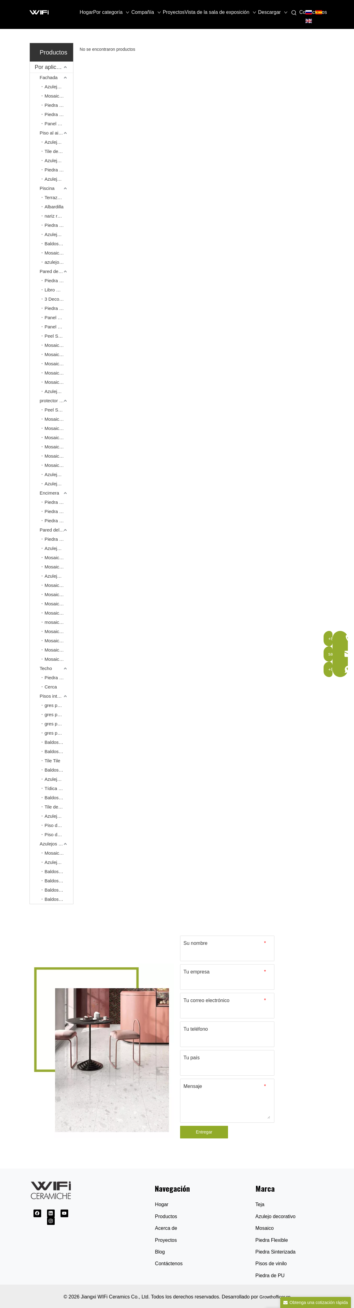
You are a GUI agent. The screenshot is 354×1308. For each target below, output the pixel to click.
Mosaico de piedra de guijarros (59, 640)
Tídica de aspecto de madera (59, 788)
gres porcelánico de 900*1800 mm (59, 723)
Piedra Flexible (59, 114)
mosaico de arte (59, 622)
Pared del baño (55, 529)
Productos (166, 1216)
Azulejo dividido (59, 86)
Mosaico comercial (59, 853)
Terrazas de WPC (59, 197)
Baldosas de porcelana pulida (59, 871)
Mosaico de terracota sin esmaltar (59, 659)
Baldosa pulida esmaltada (59, 899)
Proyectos (166, 1240)
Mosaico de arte (59, 345)
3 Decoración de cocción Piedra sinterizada (59, 299)
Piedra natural (59, 169)
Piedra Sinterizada (275, 1251)
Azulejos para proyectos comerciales (56, 843)
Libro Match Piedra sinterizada (59, 289)
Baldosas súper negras (59, 890)
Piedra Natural (59, 105)
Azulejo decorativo (59, 483)
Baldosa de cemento (59, 769)
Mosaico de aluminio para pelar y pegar (59, 382)
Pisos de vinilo (271, 1263)
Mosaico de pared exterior (59, 95)
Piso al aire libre (56, 132)
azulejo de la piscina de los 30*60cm (59, 262)
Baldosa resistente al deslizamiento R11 (59, 797)
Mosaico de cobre (59, 363)
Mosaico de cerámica (59, 428)
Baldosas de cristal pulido (59, 880)
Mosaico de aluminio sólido (59, 372)
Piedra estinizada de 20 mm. (59, 511)
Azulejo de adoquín (59, 142)
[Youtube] (64, 1213)
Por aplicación (52, 67)
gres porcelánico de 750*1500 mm (59, 733)
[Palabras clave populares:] (294, 13)
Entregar (204, 1131)
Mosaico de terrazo (59, 594)
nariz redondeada (59, 216)
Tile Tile (52, 760)
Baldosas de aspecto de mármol (59, 742)
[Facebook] (37, 1213)
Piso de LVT (57, 834)
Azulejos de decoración (59, 391)
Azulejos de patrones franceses (59, 160)
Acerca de (166, 1228)
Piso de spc (57, 825)
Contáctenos (169, 1263)
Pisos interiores (55, 696)
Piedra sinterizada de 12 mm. (59, 502)
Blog (160, 1251)
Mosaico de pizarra (59, 649)
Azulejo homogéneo (59, 179)
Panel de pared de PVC (59, 326)
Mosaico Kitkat (59, 566)
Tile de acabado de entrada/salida (59, 151)
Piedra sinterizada (59, 280)
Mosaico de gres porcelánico (59, 631)
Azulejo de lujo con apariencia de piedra (59, 779)
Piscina (47, 188)
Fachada (48, 77)
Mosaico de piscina (59, 252)
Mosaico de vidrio (59, 465)
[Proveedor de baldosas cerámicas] (102, 1051)
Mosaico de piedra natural (59, 354)
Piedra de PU (270, 1275)
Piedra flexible (59, 308)
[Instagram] (51, 1221)
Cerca (51, 686)
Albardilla (54, 206)
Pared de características (56, 271)
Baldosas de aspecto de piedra (59, 751)
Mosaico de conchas (59, 437)
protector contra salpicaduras (56, 400)
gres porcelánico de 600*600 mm (59, 705)
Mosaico (264, 1228)
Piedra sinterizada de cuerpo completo (59, 520)
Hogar (161, 1204)
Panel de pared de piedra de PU (59, 317)
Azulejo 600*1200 (59, 548)
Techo (46, 668)
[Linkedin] (51, 1213)
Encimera (49, 493)
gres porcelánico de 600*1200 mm (59, 714)
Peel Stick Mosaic (59, 336)
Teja (259, 1204)
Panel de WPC (59, 123)
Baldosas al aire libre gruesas (59, 243)
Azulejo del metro (59, 474)
